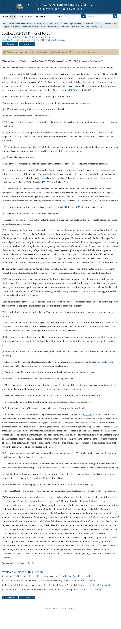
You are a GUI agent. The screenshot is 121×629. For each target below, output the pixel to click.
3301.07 (71, 90)
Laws (12, 16)
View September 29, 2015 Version (79, 580)
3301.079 (42, 82)
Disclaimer (51, 608)
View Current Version (85, 52)
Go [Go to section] (83, 16)
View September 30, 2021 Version (93, 585)
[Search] (115, 16)
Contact (29, 16)
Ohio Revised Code (12, 37)
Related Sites (42, 16)
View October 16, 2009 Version (74, 576)
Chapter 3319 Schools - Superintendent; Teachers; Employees (34, 39)
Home (5, 16)
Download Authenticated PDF (91, 61)
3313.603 (113, 246)
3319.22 (79, 207)
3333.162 (13, 258)
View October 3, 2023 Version (86, 589)
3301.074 (66, 207)
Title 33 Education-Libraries (39, 37)
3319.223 (68, 484)
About (20, 16)
